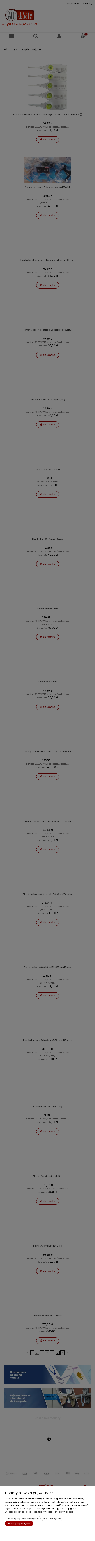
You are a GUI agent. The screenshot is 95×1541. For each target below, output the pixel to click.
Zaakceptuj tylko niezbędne (23, 1518)
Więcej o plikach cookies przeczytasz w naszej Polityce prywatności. (39, 1511)
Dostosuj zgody (52, 1518)
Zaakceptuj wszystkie (19, 1523)
